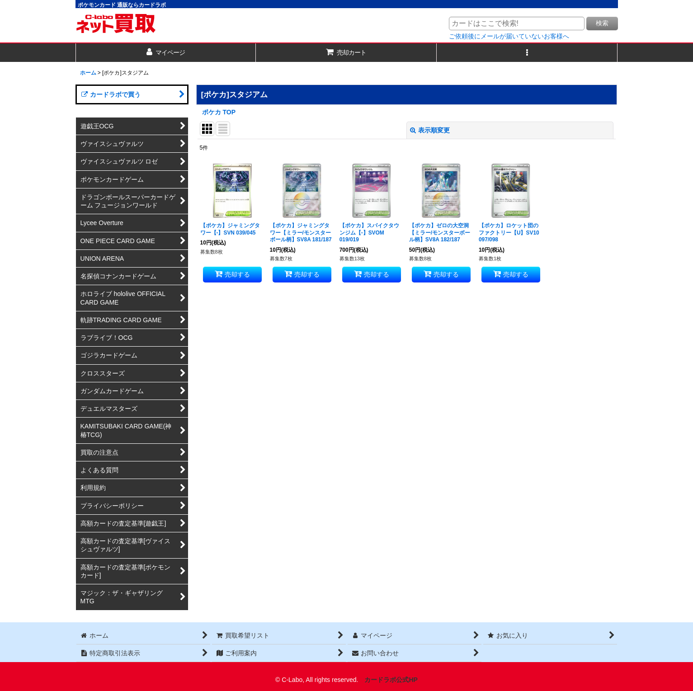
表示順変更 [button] (430, 130)
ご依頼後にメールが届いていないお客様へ (509, 36)
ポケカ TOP (219, 112)
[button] (527, 52)
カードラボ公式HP (391, 679)
